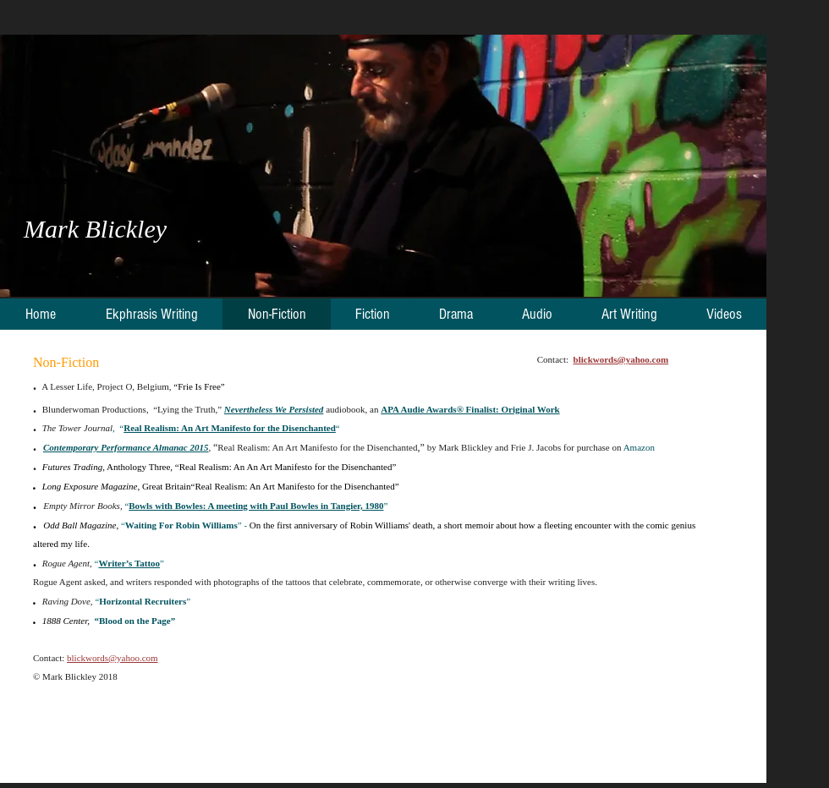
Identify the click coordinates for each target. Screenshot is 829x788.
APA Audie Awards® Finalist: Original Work (470, 409)
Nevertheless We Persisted (274, 409)
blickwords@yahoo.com (112, 658)
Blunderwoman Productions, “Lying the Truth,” (133, 409)
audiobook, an (352, 409)
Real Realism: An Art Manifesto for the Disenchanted (230, 428)
